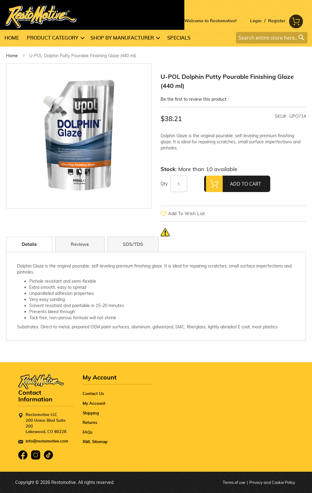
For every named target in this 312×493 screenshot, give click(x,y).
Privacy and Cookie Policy (272, 482)
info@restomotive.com (47, 441)
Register (276, 21)
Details (29, 244)
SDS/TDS (133, 244)
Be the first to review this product (193, 99)
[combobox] (271, 38)
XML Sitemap (95, 442)
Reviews (80, 244)
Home (12, 55)
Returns (90, 423)
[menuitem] (14, 38)
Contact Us (93, 394)
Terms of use (234, 482)
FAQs (88, 433)
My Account (94, 404)
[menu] (156, 38)
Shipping (91, 413)
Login (255, 21)
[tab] (30, 244)
